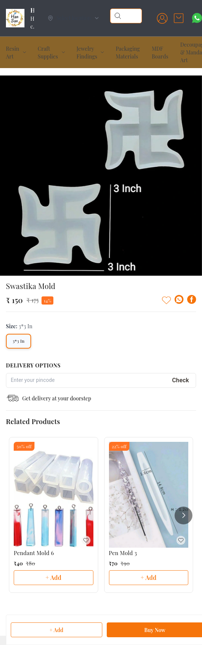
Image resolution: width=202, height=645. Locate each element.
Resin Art (12, 52)
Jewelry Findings (87, 52)
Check (180, 365)
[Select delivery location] (73, 18)
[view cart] (179, 18)
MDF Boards (160, 52)
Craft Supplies (48, 52)
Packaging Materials (128, 52)
